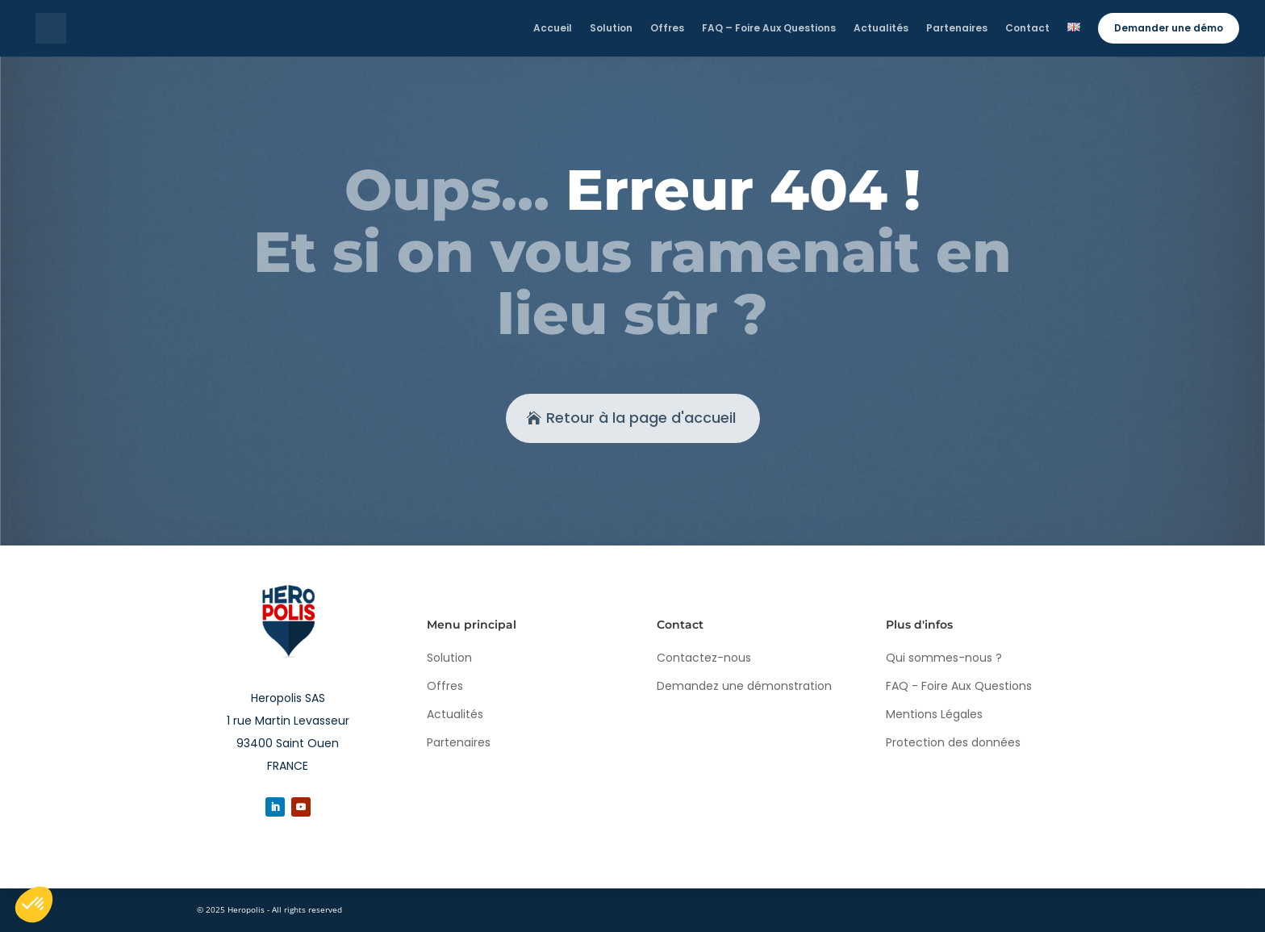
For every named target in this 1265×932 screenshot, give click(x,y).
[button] (34, 904)
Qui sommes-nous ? (944, 658)
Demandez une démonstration (744, 686)
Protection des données (953, 742)
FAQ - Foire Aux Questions (959, 686)
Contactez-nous (704, 658)
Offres (445, 686)
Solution (449, 658)
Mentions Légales (934, 714)
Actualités (455, 714)
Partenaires (459, 742)
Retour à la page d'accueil (641, 417)
